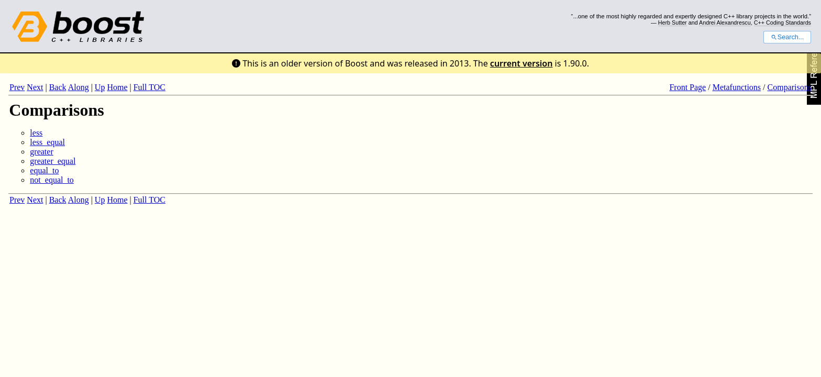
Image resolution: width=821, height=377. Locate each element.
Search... (787, 37)
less (36, 132)
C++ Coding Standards (782, 22)
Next (35, 87)
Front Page (687, 87)
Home (117, 87)
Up (100, 87)
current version (521, 63)
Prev (17, 87)
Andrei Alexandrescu (725, 22)
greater (41, 151)
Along (78, 87)
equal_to (44, 170)
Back (57, 87)
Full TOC (149, 87)
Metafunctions (737, 87)
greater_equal (52, 161)
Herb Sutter (672, 22)
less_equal (47, 142)
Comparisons (790, 87)
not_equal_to (52, 179)
